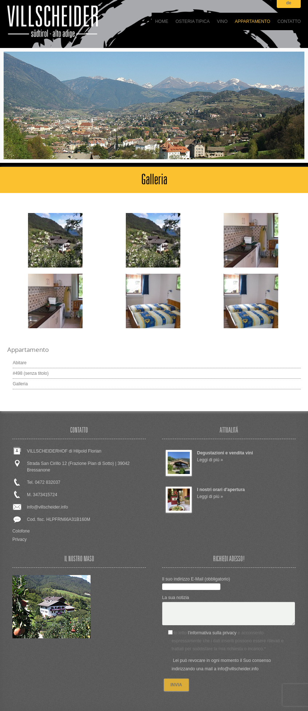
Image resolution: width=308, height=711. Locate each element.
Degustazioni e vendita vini (225, 452)
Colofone (21, 531)
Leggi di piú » (210, 459)
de (288, 3)
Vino (222, 21)
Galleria (20, 383)
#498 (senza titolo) (31, 373)
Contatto (289, 21)
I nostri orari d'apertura (221, 489)
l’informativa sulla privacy (212, 632)
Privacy (19, 539)
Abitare (20, 362)
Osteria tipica (193, 21)
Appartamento (252, 21)
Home (161, 21)
